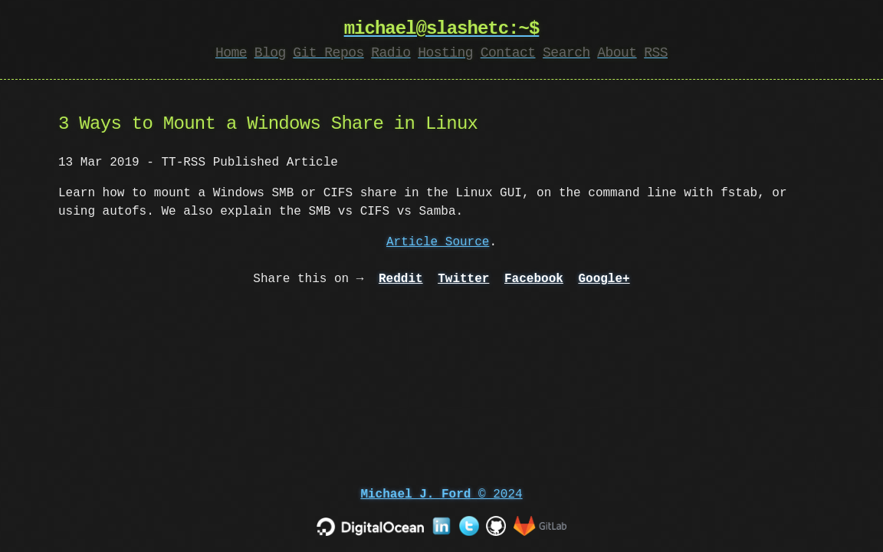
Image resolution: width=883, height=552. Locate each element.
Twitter (463, 279)
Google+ (603, 279)
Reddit (401, 279)
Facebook (533, 279)
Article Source (437, 242)
